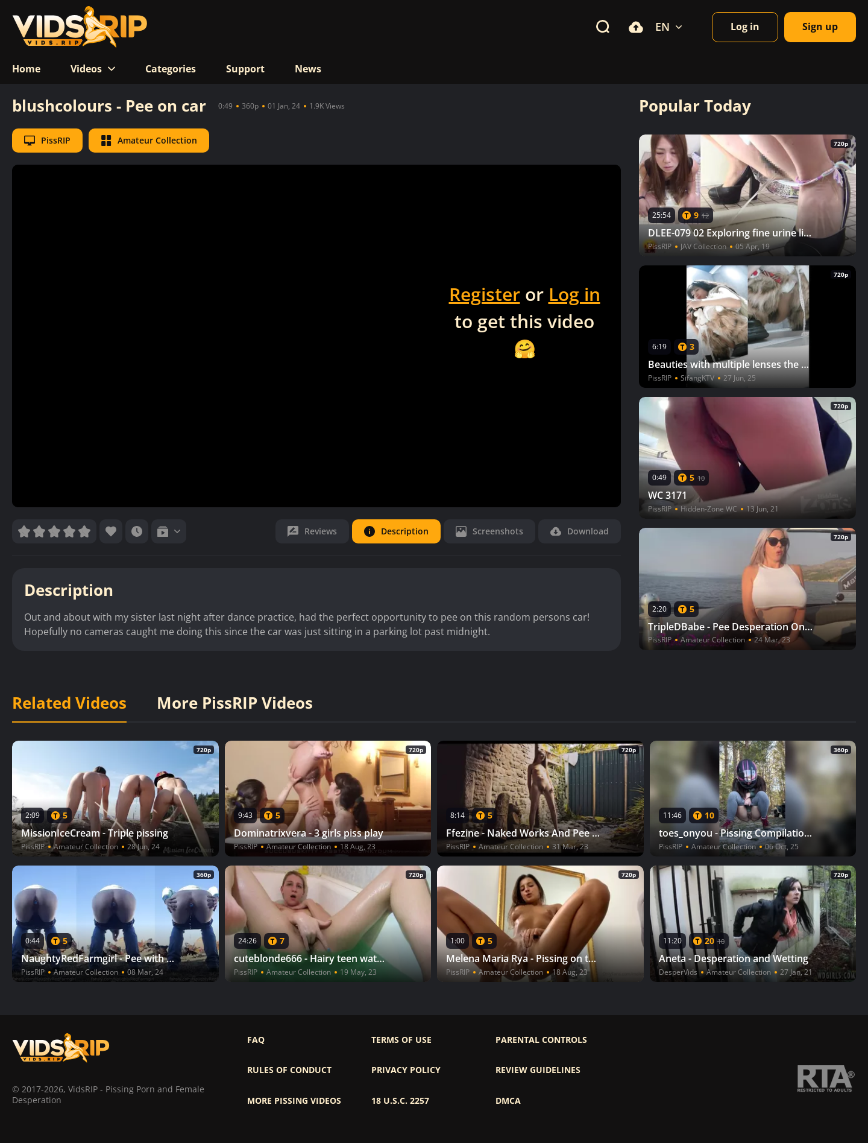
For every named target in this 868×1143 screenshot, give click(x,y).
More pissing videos (294, 1100)
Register (484, 294)
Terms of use (401, 1039)
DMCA (508, 1100)
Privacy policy (406, 1070)
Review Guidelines (537, 1070)
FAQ (256, 1039)
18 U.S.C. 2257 (400, 1100)
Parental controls (541, 1039)
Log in (574, 294)
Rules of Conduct (289, 1070)
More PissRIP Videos (235, 703)
